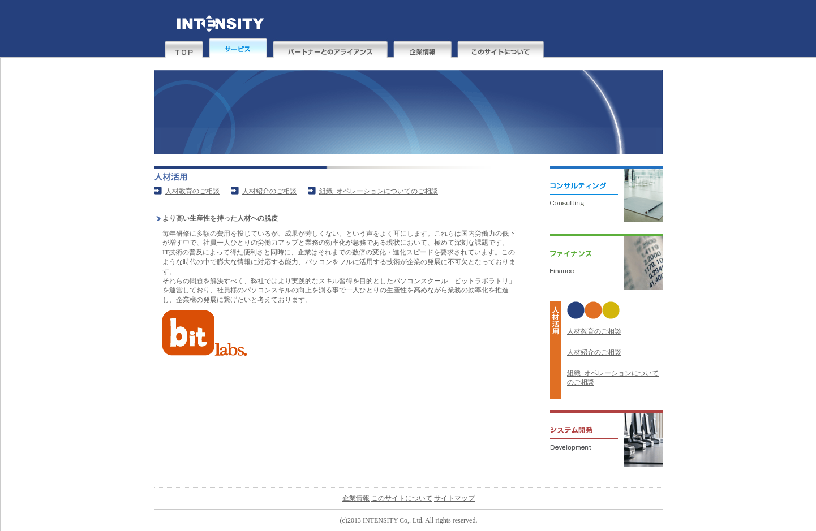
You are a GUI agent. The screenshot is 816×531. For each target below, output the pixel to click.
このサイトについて (500, 48)
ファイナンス (601, 267)
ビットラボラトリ (481, 281)
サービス (238, 48)
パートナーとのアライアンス (330, 48)
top (184, 48)
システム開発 (601, 444)
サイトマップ (454, 498)
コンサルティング (601, 200)
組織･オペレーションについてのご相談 (378, 191)
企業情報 (422, 48)
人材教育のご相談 (594, 331)
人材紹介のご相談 (594, 352)
